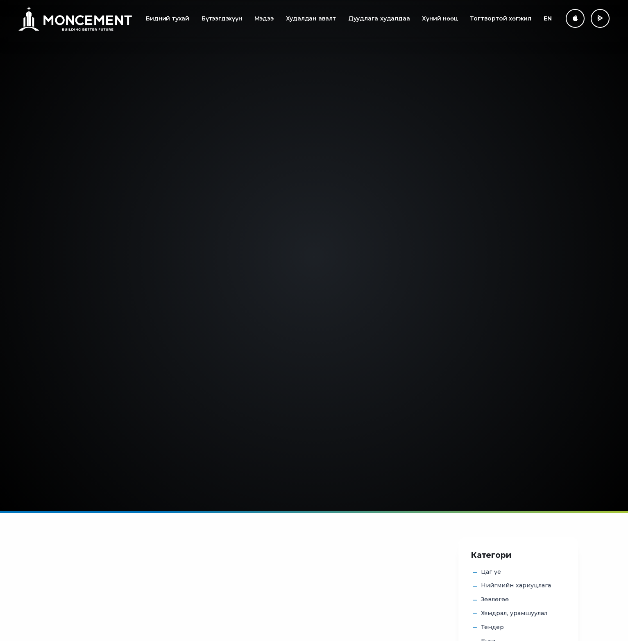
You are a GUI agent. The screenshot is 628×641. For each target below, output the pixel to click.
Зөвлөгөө (495, 600)
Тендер (492, 627)
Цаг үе (491, 572)
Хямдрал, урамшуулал (514, 613)
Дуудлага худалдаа (379, 18)
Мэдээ (264, 18)
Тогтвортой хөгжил (500, 18)
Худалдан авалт (311, 18)
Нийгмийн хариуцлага (516, 586)
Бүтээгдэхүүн (222, 18)
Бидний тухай (167, 18)
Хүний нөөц (440, 18)
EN (548, 18)
